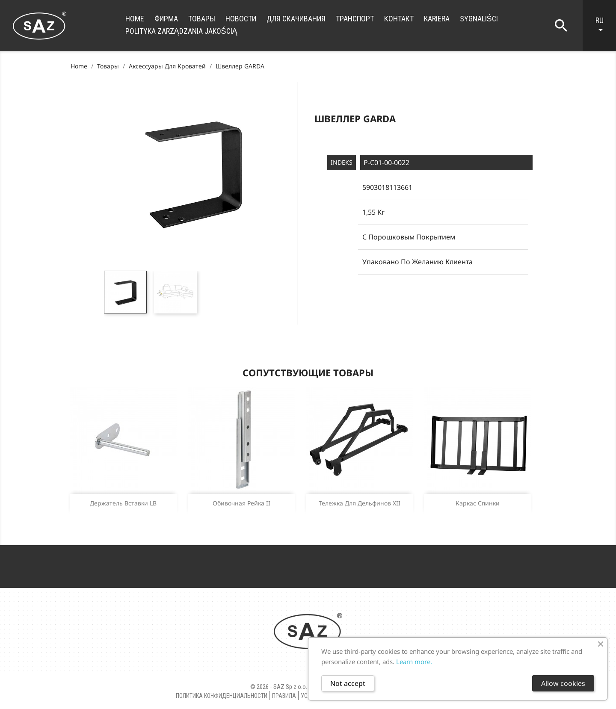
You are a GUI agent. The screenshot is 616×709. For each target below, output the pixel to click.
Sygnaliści (479, 18)
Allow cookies (563, 683)
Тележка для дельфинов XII (359, 503)
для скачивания (296, 18)
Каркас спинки (478, 503)
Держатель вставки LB (123, 503)
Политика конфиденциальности (221, 695)
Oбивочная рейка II (241, 503)
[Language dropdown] (603, 25)
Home (134, 18)
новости (240, 18)
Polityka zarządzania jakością (181, 31)
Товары (201, 18)
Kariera (437, 18)
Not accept (347, 683)
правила (284, 695)
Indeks (341, 162)
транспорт (355, 18)
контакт (399, 18)
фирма (166, 18)
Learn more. (414, 661)
